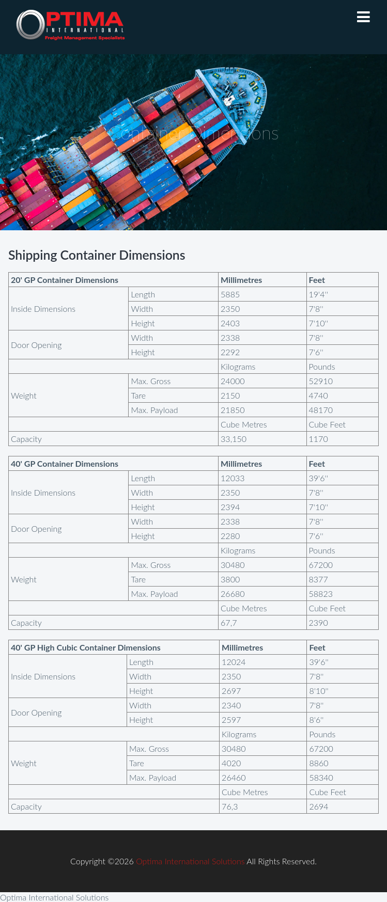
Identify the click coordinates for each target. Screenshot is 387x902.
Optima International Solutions (190, 861)
